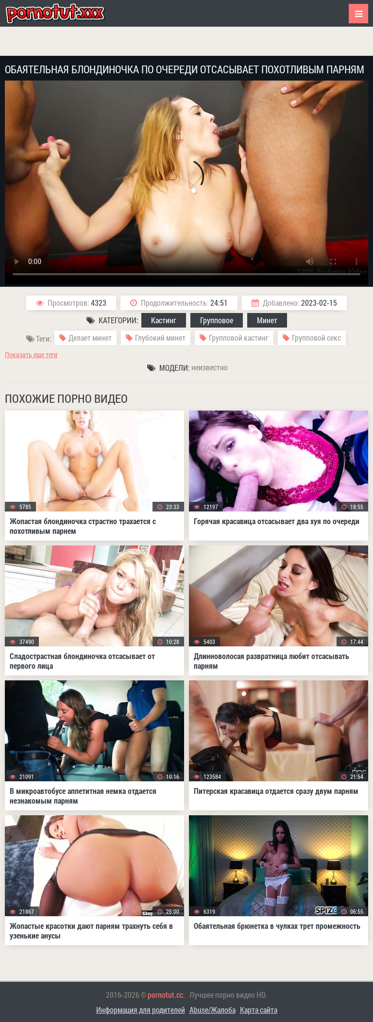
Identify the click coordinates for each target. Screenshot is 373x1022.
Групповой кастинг (239, 337)
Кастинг (163, 320)
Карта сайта (258, 1010)
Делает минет (90, 337)
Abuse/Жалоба (212, 1010)
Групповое (216, 320)
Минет (267, 320)
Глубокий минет (160, 337)
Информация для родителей (140, 1010)
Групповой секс (316, 337)
